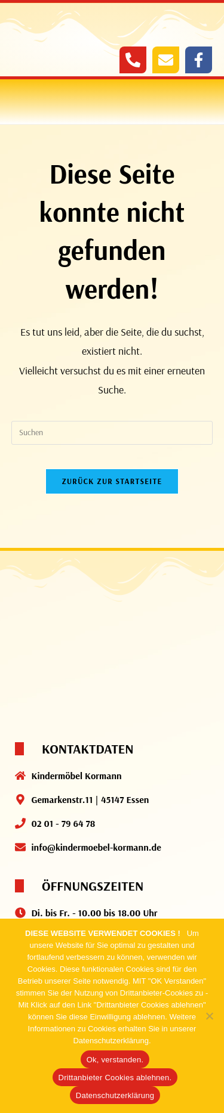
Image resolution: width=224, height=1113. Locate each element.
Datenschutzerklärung (115, 1095)
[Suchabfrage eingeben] (112, 433)
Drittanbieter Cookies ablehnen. (115, 1077)
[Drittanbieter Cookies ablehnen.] (209, 1016)
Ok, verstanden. (115, 1059)
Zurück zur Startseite (112, 481)
